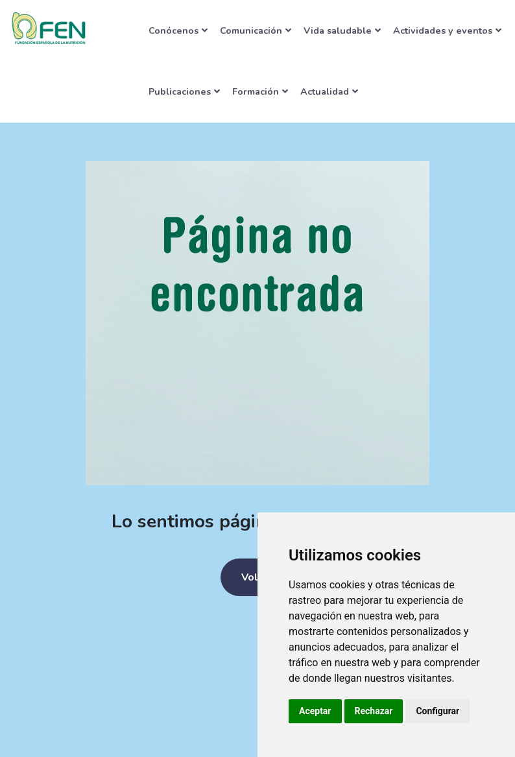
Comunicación (255, 30)
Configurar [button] (437, 711)
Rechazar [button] (374, 711)
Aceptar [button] (315, 711)
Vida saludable (342, 30)
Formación (260, 91)
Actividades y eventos (447, 30)
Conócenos (178, 30)
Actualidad (329, 91)
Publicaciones (184, 91)
